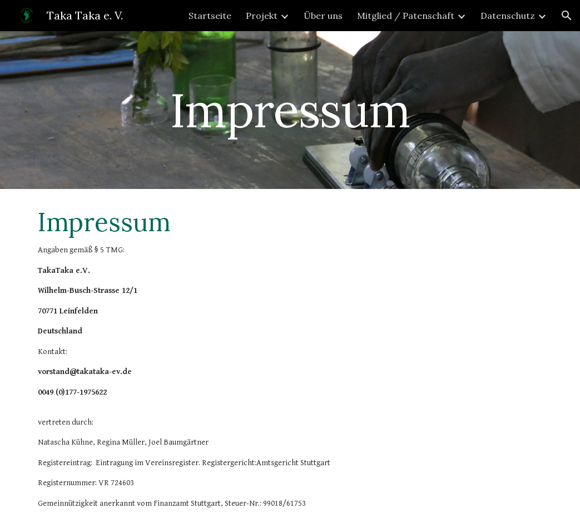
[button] (566, 15)
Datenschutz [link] (507, 15)
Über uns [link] (323, 15)
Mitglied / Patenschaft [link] (405, 15)
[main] (290, 110)
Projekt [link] (261, 15)
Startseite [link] (210, 15)
